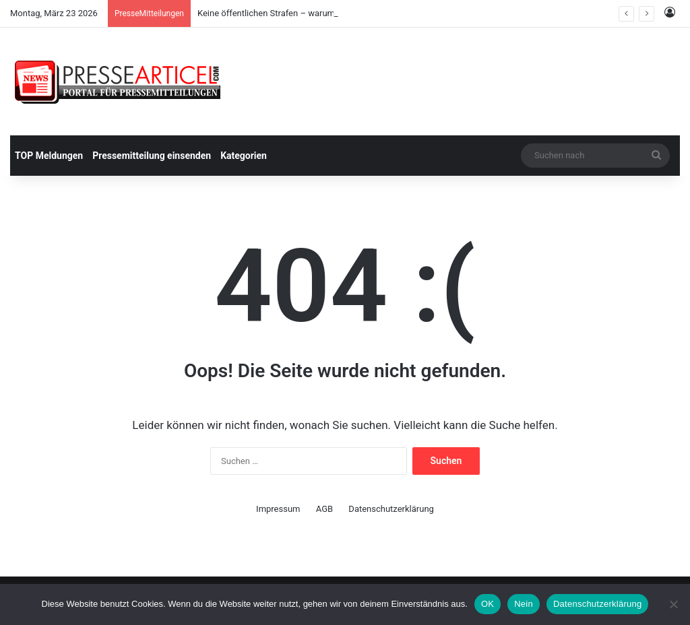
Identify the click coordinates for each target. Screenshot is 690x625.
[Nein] (673, 604)
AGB (324, 509)
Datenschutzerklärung (391, 509)
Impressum (278, 509)
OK (487, 604)
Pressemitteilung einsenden (151, 155)
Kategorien (243, 155)
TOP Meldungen (49, 155)
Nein (523, 604)
